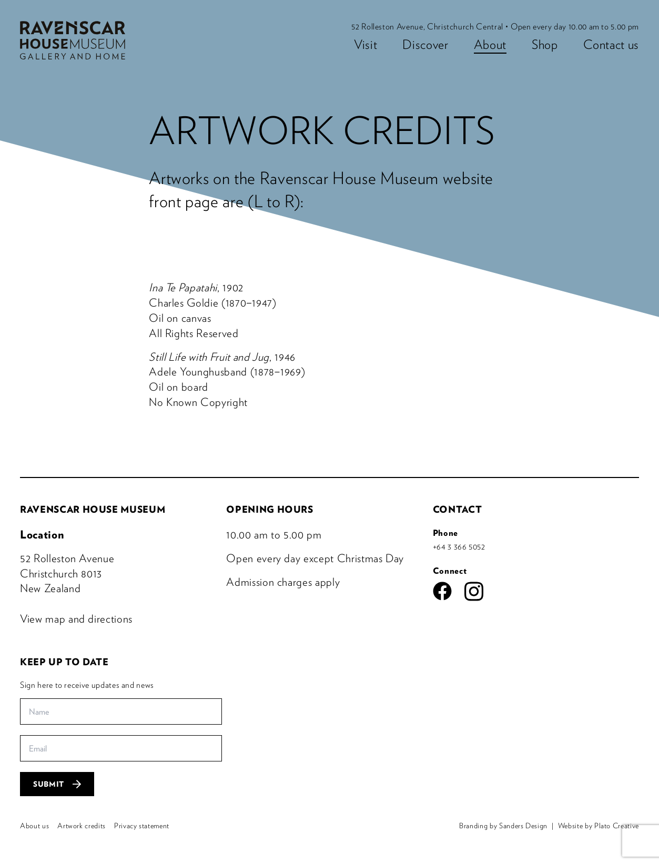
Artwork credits (81, 825)
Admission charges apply (283, 581)
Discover (425, 44)
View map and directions (76, 618)
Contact (457, 509)
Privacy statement (141, 825)
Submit (57, 784)
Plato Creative (616, 825)
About (490, 44)
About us (34, 825)
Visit (365, 44)
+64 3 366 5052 (459, 546)
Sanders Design (523, 825)
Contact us (611, 44)
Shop (545, 44)
